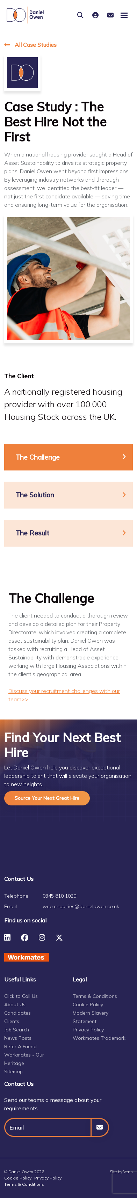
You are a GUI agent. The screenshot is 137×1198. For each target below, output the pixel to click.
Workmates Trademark (99, 1038)
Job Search (16, 1030)
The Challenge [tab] (37, 457)
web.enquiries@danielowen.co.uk (81, 906)
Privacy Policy (88, 1030)
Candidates (17, 1013)
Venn (128, 1171)
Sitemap (13, 1071)
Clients (11, 1021)
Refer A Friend (20, 1046)
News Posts (17, 1038)
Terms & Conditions (95, 996)
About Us (15, 1004)
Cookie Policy (88, 1004)
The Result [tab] (32, 533)
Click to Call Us (21, 996)
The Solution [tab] (34, 495)
